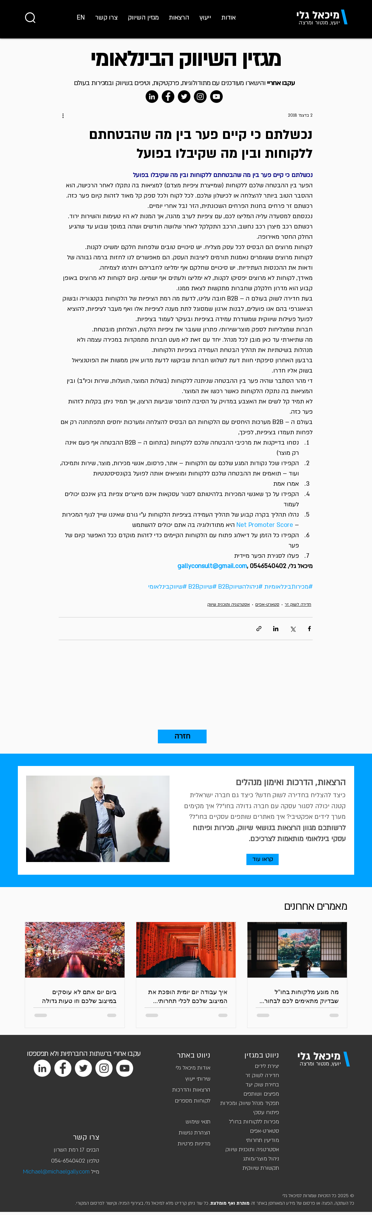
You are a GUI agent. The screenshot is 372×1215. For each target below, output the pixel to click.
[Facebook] (168, 96)
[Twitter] (184, 96)
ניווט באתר (193, 1055)
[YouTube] (216, 96)
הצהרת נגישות (194, 1132)
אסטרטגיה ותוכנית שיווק (228, 604)
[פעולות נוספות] (63, 115)
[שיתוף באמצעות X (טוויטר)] (292, 628)
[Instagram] (200, 96)
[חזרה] (182, 736)
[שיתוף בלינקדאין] (275, 628)
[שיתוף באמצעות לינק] (259, 628)
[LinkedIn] (152, 96)
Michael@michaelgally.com (56, 1172)
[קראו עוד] (262, 859)
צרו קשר (86, 1137)
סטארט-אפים (267, 604)
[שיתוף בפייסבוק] (309, 628)
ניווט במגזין (261, 1055)
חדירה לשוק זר (298, 604)
